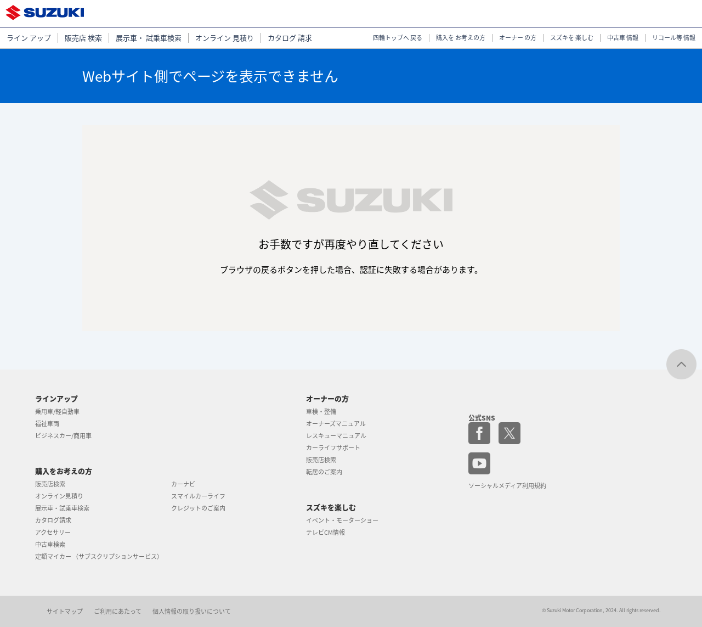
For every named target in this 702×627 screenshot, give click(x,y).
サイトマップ (65, 611)
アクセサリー (53, 532)
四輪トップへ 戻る (397, 38)
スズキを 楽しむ (571, 38)
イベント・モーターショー (342, 520)
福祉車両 (47, 423)
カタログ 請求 (290, 38)
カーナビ (183, 484)
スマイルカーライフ (198, 496)
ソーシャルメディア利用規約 (507, 485)
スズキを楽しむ (331, 507)
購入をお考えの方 (63, 471)
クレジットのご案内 (198, 508)
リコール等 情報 (673, 38)
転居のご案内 (324, 472)
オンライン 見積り (224, 38)
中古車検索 (50, 544)
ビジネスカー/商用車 (63, 435)
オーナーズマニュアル (336, 423)
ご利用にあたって (117, 611)
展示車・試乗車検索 (62, 508)
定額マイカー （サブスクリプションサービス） (99, 556)
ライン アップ (29, 38)
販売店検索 (50, 484)
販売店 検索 (83, 38)
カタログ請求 (53, 520)
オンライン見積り (59, 496)
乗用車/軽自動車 (57, 411)
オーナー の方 (517, 38)
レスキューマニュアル (336, 435)
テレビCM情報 (325, 532)
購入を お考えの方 (460, 38)
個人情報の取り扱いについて (191, 611)
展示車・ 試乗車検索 (149, 38)
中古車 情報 (622, 38)
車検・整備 (321, 411)
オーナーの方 (327, 398)
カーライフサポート (333, 447)
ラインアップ (56, 398)
